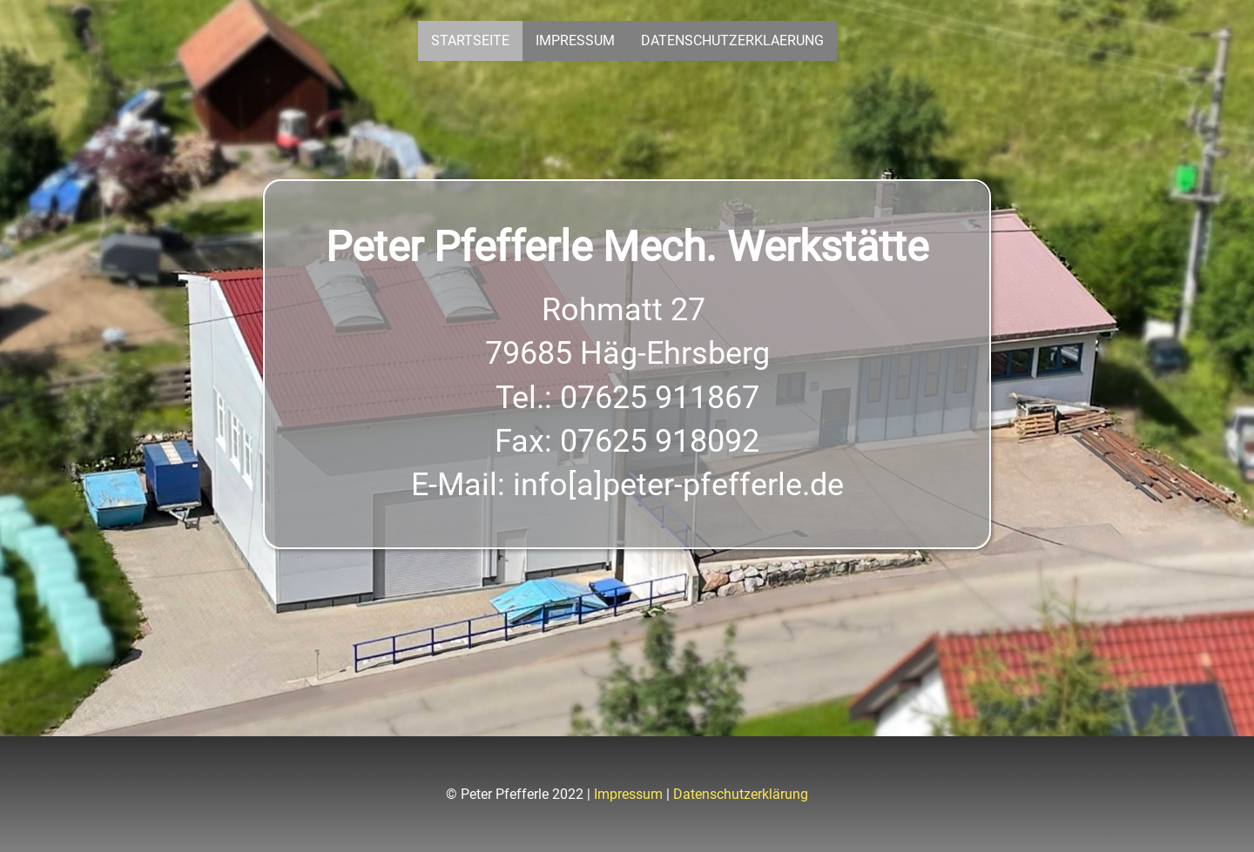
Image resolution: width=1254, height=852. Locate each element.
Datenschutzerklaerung (732, 40)
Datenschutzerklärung (740, 794)
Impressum (575, 40)
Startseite (470, 40)
